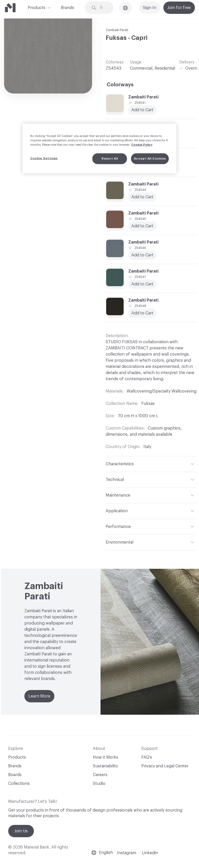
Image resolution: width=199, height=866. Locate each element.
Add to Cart (142, 284)
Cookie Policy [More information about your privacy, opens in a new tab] (141, 144)
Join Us (21, 831)
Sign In (149, 8)
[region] (99, 148)
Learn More (39, 696)
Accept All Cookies (150, 158)
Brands (67, 8)
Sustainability (105, 766)
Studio (99, 783)
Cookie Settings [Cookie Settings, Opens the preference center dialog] (44, 158)
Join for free (179, 8)
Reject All (110, 158)
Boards (15, 775)
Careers (100, 775)
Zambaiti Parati (117, 30)
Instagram (126, 853)
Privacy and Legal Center (164, 766)
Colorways (120, 84)
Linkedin (150, 853)
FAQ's (146, 757)
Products (36, 7)
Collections (19, 783)
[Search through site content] (103, 8)
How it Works (105, 757)
